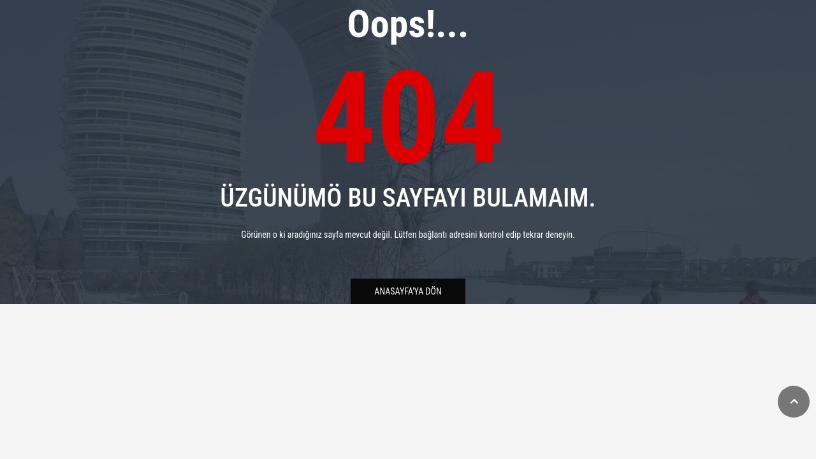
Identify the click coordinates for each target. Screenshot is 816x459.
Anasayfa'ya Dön (407, 291)
